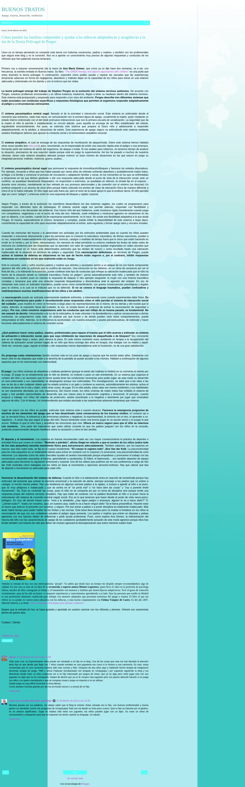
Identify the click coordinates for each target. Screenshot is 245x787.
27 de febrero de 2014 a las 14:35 (73, 700)
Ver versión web (75, 778)
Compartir (7, 641)
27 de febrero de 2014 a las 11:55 (34, 657)
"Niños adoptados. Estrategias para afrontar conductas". (57, 603)
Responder (14, 691)
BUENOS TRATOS (23, 9)
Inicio (75, 772)
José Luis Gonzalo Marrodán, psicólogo (30, 700)
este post (34, 145)
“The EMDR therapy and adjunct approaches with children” (97, 71)
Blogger (85, 784)
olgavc (12, 657)
